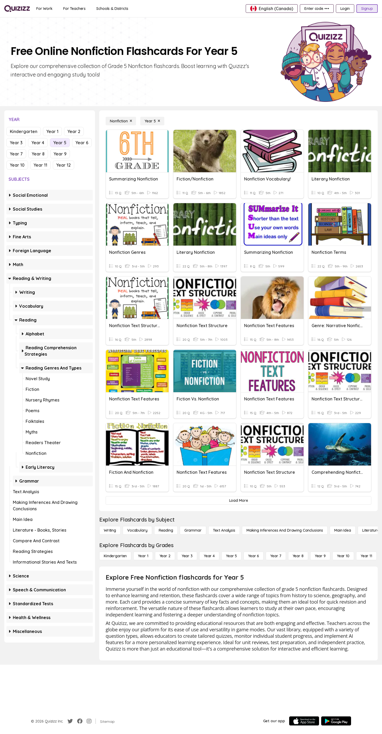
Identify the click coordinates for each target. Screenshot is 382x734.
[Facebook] (79, 721)
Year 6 (81, 142)
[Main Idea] (343, 530)
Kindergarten (23, 131)
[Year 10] (343, 556)
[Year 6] (254, 556)
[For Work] (44, 8)
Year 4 (37, 142)
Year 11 (40, 165)
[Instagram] (89, 721)
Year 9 (60, 154)
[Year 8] (298, 556)
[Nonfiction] (121, 121)
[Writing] (110, 530)
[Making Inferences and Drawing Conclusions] (285, 530)
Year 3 (16, 142)
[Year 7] (276, 556)
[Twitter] (70, 721)
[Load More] (238, 500)
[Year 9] (320, 556)
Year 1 (52, 131)
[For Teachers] (74, 8)
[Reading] (166, 530)
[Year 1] (143, 556)
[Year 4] (209, 556)
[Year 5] (152, 121)
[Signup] (367, 8)
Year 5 (59, 142)
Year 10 (17, 165)
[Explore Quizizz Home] (17, 8)
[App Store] (304, 720)
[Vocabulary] (137, 530)
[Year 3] (187, 556)
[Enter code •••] (316, 8)
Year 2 (73, 131)
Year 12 (63, 165)
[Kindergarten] (115, 556)
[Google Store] (336, 720)
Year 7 (16, 154)
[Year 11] (366, 556)
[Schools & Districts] (112, 8)
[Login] (345, 8)
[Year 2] (165, 556)
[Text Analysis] (224, 530)
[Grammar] (193, 530)
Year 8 (38, 154)
